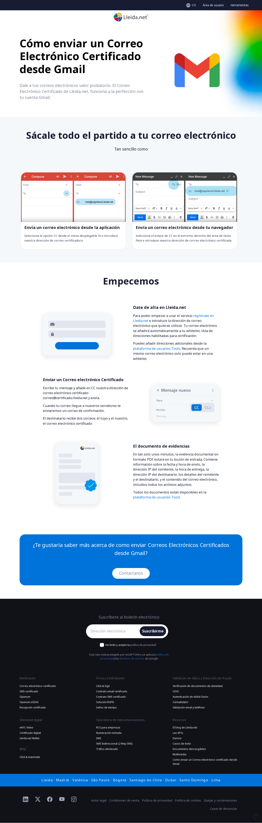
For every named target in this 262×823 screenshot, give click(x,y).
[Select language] (191, 5)
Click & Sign (103, 686)
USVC (176, 691)
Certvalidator (180, 702)
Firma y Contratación (110, 678)
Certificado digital (30, 733)
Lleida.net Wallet (29, 738)
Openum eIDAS (29, 702)
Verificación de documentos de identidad (198, 686)
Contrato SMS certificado (111, 697)
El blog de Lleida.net (185, 727)
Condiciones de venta (124, 800)
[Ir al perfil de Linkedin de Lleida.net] (26, 799)
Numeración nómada (109, 733)
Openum (25, 697)
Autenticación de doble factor (190, 697)
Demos (177, 738)
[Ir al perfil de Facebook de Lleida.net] (50, 799)
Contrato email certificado (111, 691)
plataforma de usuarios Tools (156, 348)
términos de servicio (131, 659)
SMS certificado (29, 691)
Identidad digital (31, 720)
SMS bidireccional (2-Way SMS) (114, 744)
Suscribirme (153, 631)
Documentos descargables (189, 749)
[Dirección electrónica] (114, 631)
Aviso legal (98, 800)
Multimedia (179, 755)
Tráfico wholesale (107, 749)
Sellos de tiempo (106, 707)
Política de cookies (188, 800)
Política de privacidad (157, 800)
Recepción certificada (33, 707)
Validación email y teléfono (189, 707)
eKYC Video (26, 727)
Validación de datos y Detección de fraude (202, 678)
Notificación (27, 678)
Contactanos (131, 573)
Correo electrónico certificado (38, 686)
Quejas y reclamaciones (220, 800)
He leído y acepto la (130, 645)
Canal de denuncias (223, 808)
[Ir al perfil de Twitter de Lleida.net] (38, 799)
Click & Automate (30, 757)
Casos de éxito (182, 744)
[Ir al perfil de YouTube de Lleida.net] (62, 799)
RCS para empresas (108, 727)
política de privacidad (143, 645)
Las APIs (178, 733)
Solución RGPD (105, 702)
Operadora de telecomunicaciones (120, 720)
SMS (98, 738)
